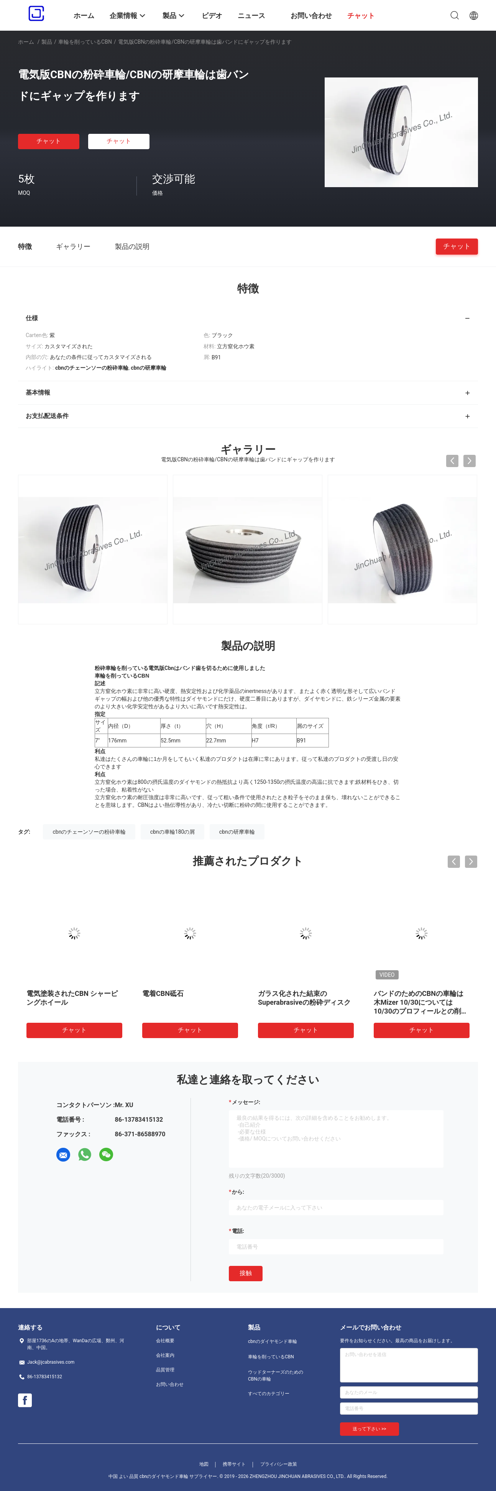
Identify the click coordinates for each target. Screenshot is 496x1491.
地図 (204, 1464)
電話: (238, 1231)
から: (238, 1192)
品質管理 (165, 1370)
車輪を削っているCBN (85, 42)
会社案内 (165, 1355)
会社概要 (165, 1340)
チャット (48, 141)
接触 (246, 1273)
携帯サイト (234, 1464)
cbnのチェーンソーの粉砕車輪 (89, 832)
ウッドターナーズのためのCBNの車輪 (275, 1375)
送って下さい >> (369, 1429)
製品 (46, 42)
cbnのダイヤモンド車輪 (272, 1341)
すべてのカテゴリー (268, 1393)
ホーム (26, 42)
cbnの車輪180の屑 (172, 832)
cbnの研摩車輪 (237, 832)
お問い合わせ (170, 1384)
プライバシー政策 (278, 1464)
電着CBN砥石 (163, 993)
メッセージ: (246, 1102)
